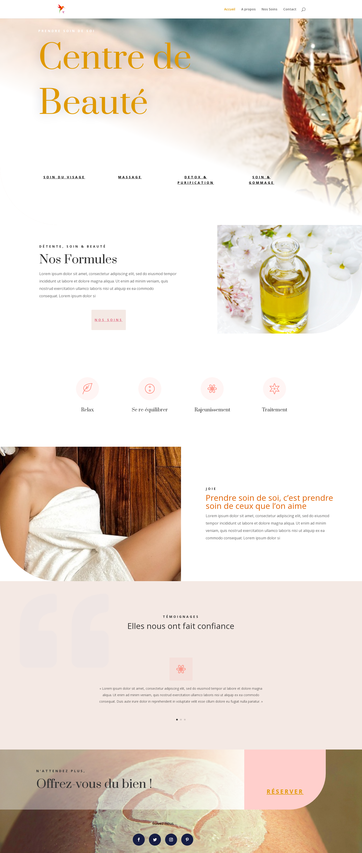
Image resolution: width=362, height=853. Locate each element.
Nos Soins (269, 9)
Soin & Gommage (261, 180)
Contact (289, 9)
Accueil (229, 9)
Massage (130, 177)
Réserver (253, 791)
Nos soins (109, 320)
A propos (248, 9)
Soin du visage (64, 177)
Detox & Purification (196, 180)
